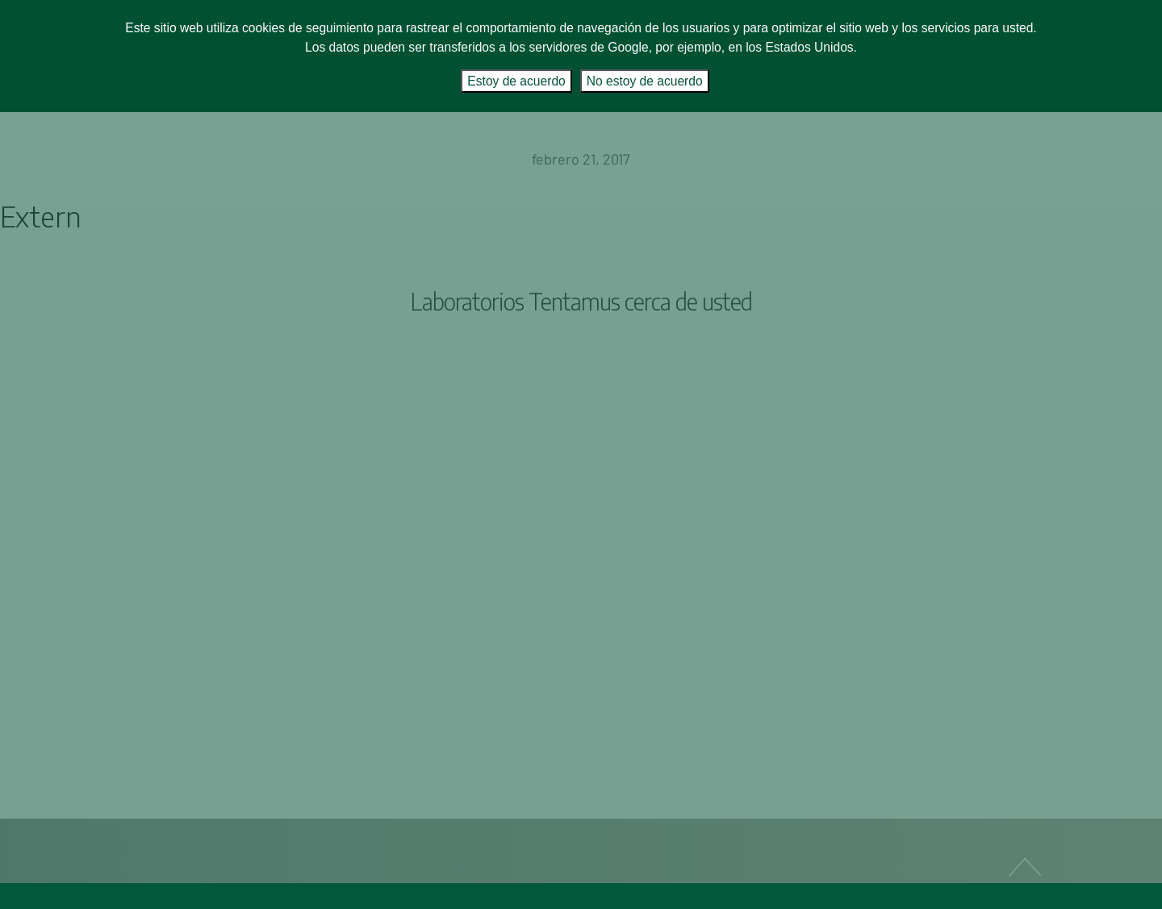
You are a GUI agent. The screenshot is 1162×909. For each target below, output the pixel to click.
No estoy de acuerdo (645, 81)
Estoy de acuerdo (516, 81)
